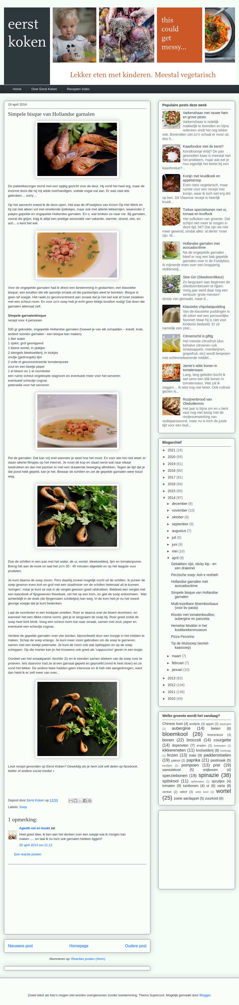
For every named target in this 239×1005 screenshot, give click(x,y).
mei (175, 551)
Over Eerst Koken (44, 89)
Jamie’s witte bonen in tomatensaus (200, 368)
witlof (183, 792)
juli (174, 537)
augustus (179, 531)
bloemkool (175, 734)
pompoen (190, 765)
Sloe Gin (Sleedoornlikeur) (203, 277)
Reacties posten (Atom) (88, 959)
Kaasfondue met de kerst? (203, 146)
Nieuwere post (20, 946)
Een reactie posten (27, 854)
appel (210, 724)
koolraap (225, 750)
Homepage (78, 946)
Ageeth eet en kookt (34, 828)
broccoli (193, 740)
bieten (215, 728)
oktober (178, 517)
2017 (172, 477)
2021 (172, 450)
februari (178, 663)
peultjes (167, 765)
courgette (222, 740)
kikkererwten (174, 750)
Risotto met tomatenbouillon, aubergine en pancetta (193, 617)
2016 (172, 484)
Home (17, 89)
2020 (172, 457)
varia (221, 786)
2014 (172, 498)
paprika (193, 760)
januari (177, 670)
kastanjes (220, 745)
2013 (172, 678)
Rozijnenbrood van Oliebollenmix (197, 401)
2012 (172, 685)
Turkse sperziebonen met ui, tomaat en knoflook (205, 212)
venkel (166, 792)
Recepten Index (78, 89)
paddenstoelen (217, 755)
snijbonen (210, 770)
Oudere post (135, 946)
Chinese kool (172, 724)
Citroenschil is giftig (198, 336)
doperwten (180, 745)
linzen (172, 755)
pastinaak (218, 760)
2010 (172, 699)
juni (175, 544)
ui (207, 786)
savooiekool (171, 770)
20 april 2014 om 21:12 (35, 845)
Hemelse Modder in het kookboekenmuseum (189, 628)
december (180, 504)
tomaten (168, 786)
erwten (201, 745)
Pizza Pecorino (182, 637)
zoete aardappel (186, 798)
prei (216, 765)
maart (177, 656)
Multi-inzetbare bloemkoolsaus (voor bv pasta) (194, 606)
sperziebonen (174, 775)
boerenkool (215, 735)
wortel (223, 791)
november (180, 510)
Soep (23, 807)
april (175, 558)
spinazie (208, 775)
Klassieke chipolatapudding (204, 307)
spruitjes (218, 781)
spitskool (170, 781)
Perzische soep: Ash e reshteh (194, 575)
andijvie (194, 724)
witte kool (201, 791)
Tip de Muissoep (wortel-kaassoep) (190, 645)
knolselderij (205, 750)
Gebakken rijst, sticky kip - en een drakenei (193, 566)
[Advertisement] (77, 899)
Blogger (204, 995)
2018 (172, 471)
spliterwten (197, 781)
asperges (225, 723)
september (180, 524)
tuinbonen (190, 786)
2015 (172, 491)
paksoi (175, 760)
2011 (172, 692)
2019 (172, 464)
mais (192, 755)
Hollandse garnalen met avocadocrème (201, 245)
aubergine (181, 728)
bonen (168, 740)
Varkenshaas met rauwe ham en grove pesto (205, 115)
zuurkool (211, 798)
